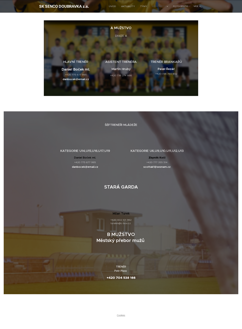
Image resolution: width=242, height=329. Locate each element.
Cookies (121, 315)
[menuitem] (120, 6)
